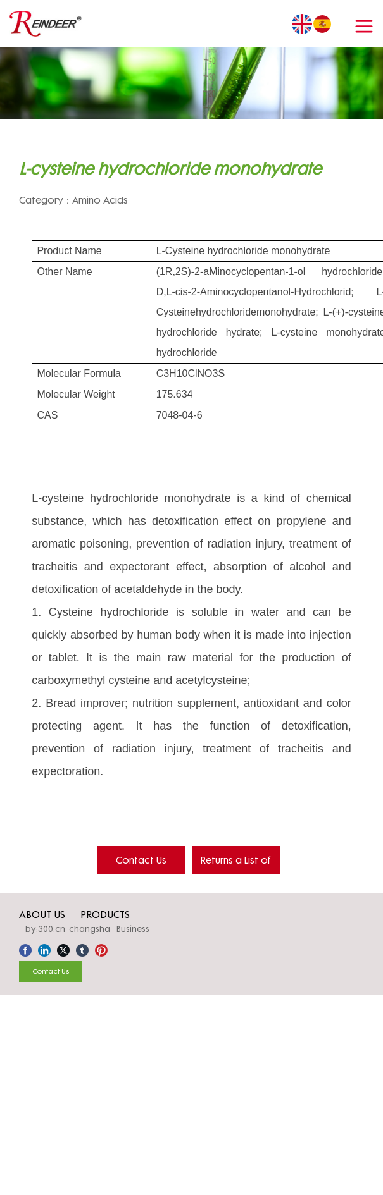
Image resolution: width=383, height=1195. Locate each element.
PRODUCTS (105, 914)
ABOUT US (42, 914)
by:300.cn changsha (67, 929)
